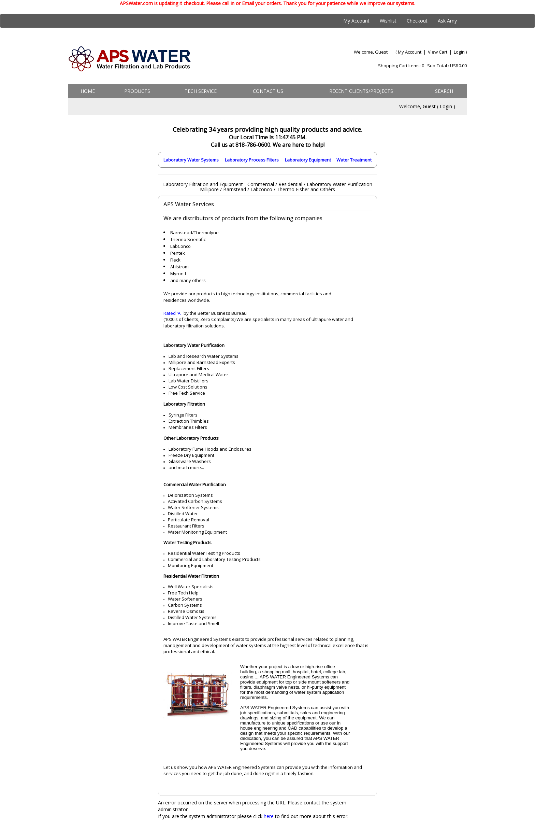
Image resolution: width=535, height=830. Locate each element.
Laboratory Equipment (308, 160)
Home (88, 91)
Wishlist (388, 20)
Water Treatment (354, 160)
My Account (356, 20)
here (269, 816)
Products (137, 91)
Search (444, 91)
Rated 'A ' (173, 313)
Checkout (417, 20)
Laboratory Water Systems (191, 160)
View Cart (438, 52)
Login (459, 52)
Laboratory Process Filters (252, 160)
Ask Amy (447, 20)
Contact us (268, 91)
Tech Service (201, 91)
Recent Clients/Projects (361, 91)
